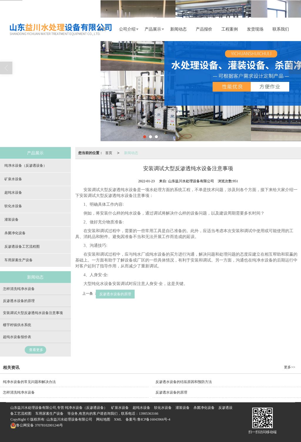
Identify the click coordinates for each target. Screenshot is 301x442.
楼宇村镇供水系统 (17, 325)
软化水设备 (13, 206)
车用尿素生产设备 (18, 260)
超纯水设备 (13, 192)
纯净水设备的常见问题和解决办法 (29, 382)
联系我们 (280, 29)
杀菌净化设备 (15, 233)
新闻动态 (178, 29)
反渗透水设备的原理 (115, 294)
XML (118, 419)
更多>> (289, 367)
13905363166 (148, 413)
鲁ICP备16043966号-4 (153, 419)
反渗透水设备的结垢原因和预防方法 (183, 382)
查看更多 (36, 350)
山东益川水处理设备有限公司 (69, 419)
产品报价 (204, 29)
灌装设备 (11, 219)
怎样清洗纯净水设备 (19, 289)
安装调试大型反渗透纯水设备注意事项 (33, 313)
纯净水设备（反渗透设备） (25, 165)
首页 (108, 153)
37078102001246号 (36, 425)
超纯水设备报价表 (17, 337)
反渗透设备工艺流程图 (22, 246)
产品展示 (153, 29)
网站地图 (103, 419)
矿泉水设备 (13, 179)
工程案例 (229, 29)
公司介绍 (127, 29)
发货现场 (255, 29)
